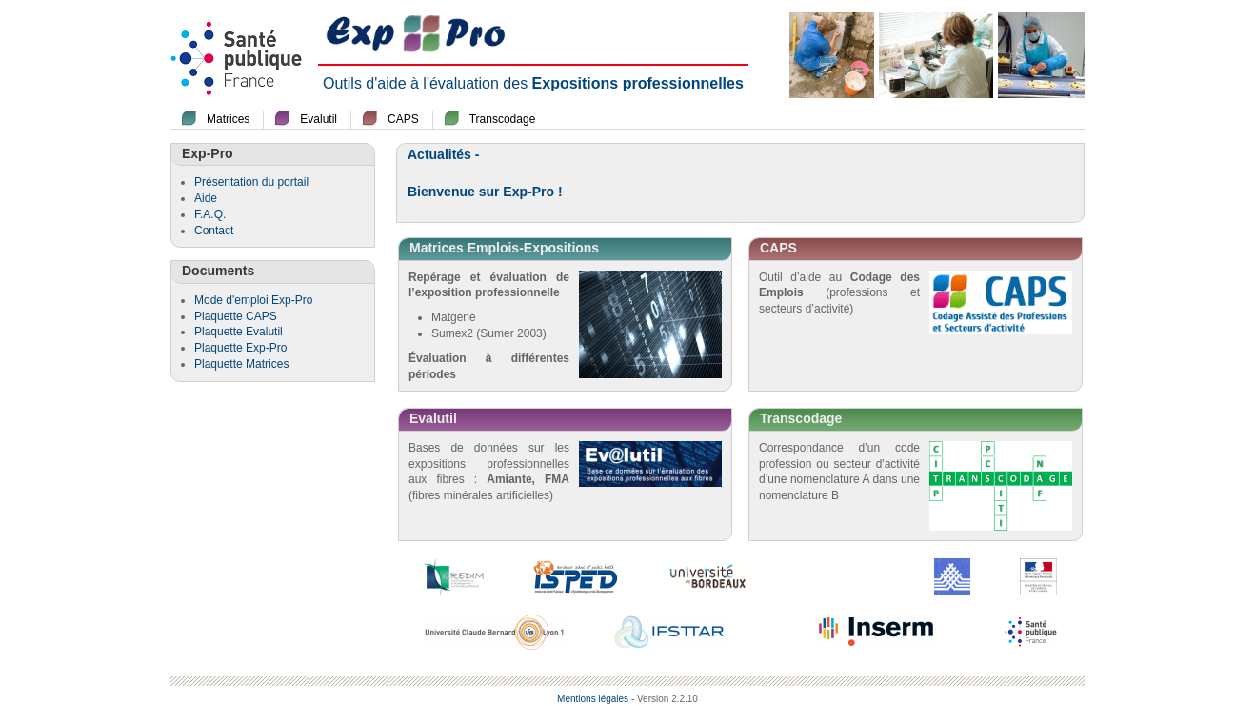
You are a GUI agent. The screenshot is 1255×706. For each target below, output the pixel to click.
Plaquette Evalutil (238, 331)
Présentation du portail (251, 182)
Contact (213, 230)
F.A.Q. (210, 214)
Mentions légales (592, 699)
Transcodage (502, 119)
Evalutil (318, 119)
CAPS (403, 119)
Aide (205, 198)
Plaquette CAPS (235, 316)
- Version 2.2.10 (664, 699)
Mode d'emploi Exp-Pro (253, 300)
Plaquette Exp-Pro (240, 347)
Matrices (228, 119)
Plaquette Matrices (241, 364)
